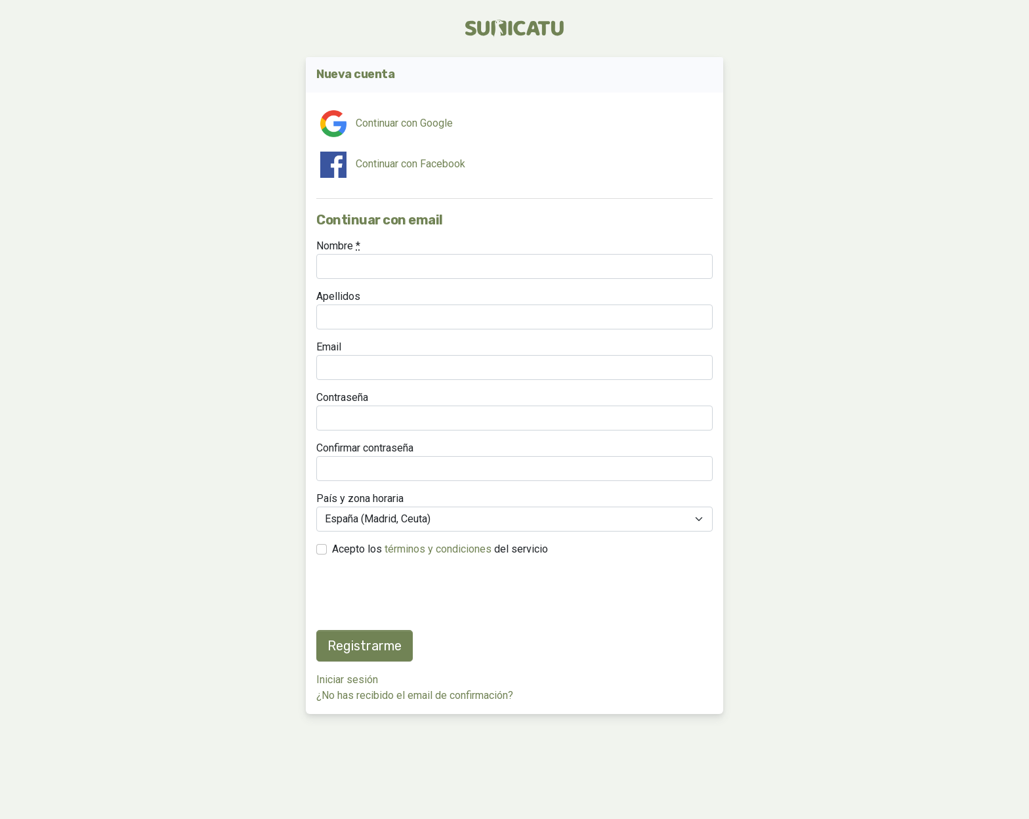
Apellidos (338, 296)
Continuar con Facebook (392, 165)
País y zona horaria (360, 498)
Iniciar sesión (347, 679)
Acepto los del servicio (440, 549)
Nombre (338, 246)
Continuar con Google (386, 123)
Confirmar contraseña (364, 448)
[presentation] (416, 594)
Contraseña (342, 397)
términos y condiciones (438, 549)
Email (328, 347)
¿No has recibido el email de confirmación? (414, 695)
